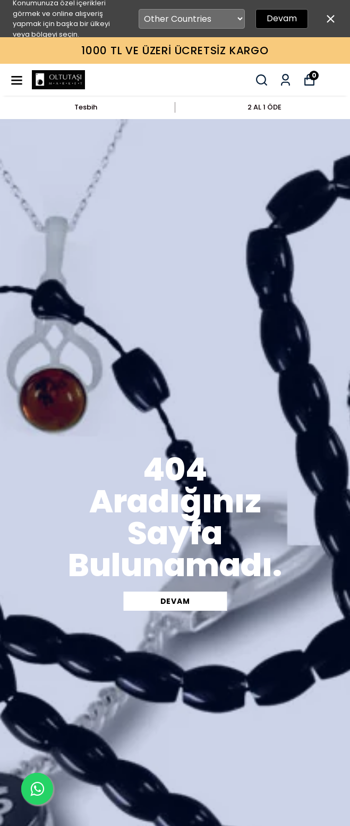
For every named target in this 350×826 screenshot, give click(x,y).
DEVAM (175, 601)
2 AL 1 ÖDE (264, 107)
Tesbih (85, 107)
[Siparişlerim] (285, 80)
